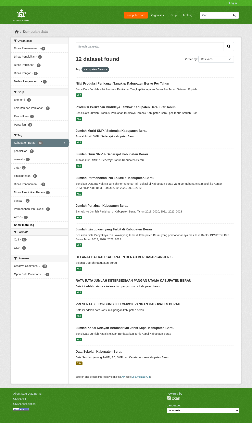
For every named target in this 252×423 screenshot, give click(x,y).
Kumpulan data (136, 15)
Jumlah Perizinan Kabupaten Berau (102, 205)
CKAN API (19, 398)
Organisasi (157, 15)
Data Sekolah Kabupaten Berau (99, 351)
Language (173, 405)
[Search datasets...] (219, 15)
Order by (191, 59)
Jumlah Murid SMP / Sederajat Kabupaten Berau (111, 130)
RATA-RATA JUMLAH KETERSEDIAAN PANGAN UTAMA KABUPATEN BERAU (133, 280)
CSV (79, 363)
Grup (173, 15)
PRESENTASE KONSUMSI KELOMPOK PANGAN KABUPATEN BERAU (128, 304)
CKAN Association (24, 403)
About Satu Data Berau (27, 393)
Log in (233, 3)
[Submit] (234, 15)
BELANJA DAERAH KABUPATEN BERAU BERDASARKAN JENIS (124, 257)
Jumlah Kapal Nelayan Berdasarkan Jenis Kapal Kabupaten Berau (125, 328)
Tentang (188, 15)
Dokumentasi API (141, 376)
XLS (79, 95)
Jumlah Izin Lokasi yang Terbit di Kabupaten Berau (114, 229)
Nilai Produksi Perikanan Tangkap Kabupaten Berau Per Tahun (122, 83)
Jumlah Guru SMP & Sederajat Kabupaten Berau (112, 154)
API (123, 376)
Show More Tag (24, 224)
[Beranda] (17, 32)
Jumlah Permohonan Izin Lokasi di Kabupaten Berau (115, 178)
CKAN (173, 398)
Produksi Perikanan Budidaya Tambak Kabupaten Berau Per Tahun (126, 107)
